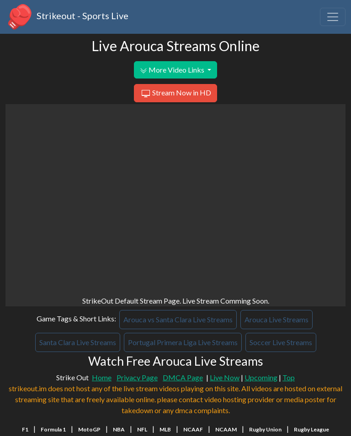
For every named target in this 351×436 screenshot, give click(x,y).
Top (288, 377)
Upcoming (261, 377)
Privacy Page (137, 377)
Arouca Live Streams (276, 319)
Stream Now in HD (175, 93)
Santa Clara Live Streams (77, 342)
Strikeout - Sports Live (66, 17)
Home (102, 377)
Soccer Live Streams (281, 342)
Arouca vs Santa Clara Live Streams (178, 319)
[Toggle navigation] (333, 17)
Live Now (224, 377)
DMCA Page (183, 377)
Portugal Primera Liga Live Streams (183, 342)
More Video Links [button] (173, 69)
